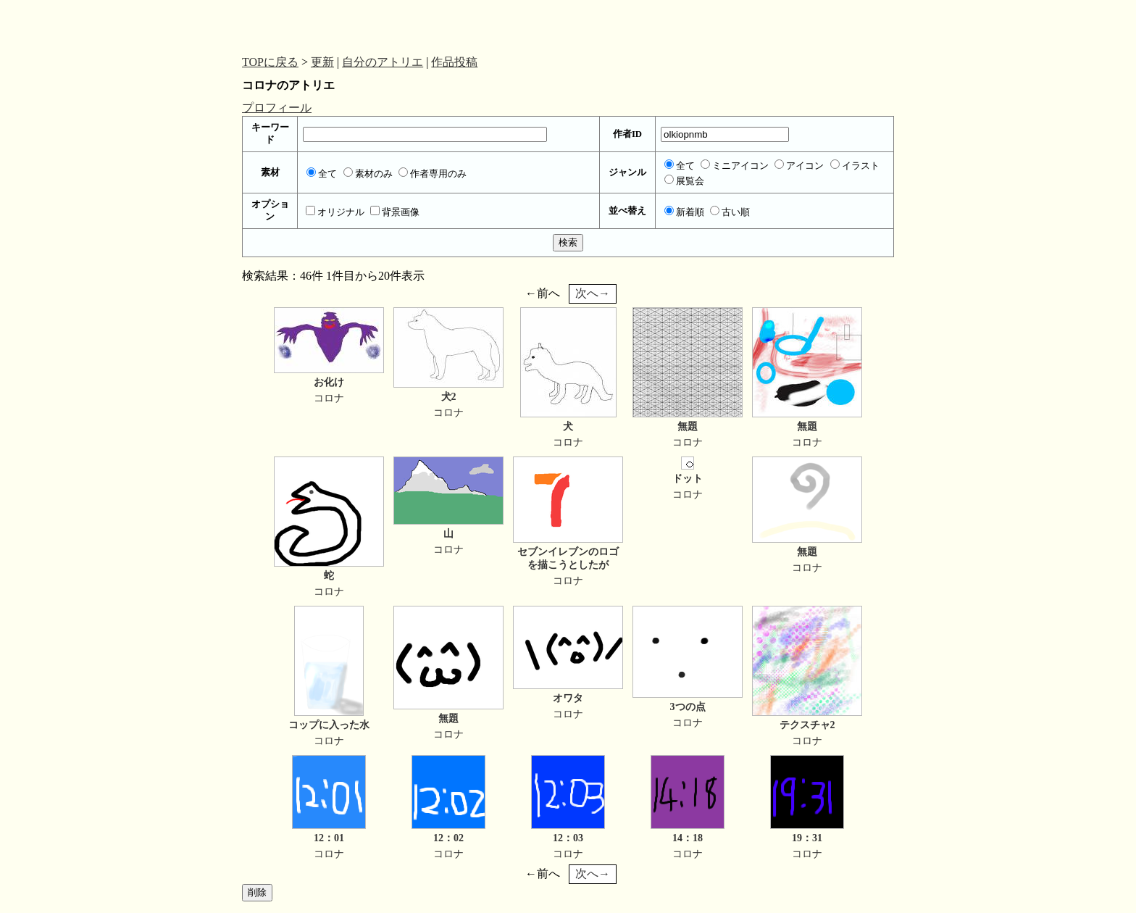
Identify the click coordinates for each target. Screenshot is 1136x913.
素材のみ (368, 174)
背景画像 (394, 212)
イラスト (855, 166)
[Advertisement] (358, 24)
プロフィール (277, 107)
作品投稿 (454, 62)
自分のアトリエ (382, 62)
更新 (322, 62)
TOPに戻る (270, 62)
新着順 (684, 212)
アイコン (799, 166)
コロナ (329, 398)
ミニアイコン (735, 166)
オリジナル (335, 212)
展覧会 (684, 181)
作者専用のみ (432, 174)
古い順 (730, 212)
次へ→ (592, 293)
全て (321, 174)
